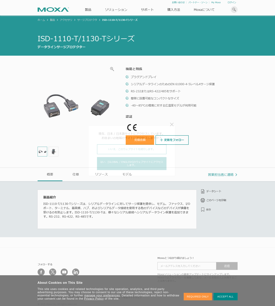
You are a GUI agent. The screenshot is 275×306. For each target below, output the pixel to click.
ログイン (232, 2)
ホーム (41, 20)
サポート (147, 9)
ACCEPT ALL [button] (225, 296)
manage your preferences (102, 295)
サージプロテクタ (87, 20)
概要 (50, 174)
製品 (52, 20)
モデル (127, 174)
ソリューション (116, 9)
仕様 (76, 174)
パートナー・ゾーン (198, 2)
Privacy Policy (94, 298)
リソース (101, 174)
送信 (227, 266)
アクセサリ (66, 20)
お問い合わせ (178, 2)
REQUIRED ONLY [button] (198, 296)
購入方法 (173, 9)
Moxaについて (204, 9)
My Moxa (216, 2)
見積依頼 (140, 140)
